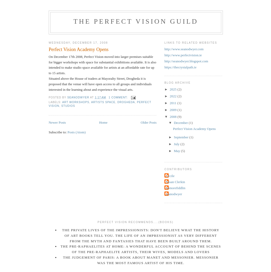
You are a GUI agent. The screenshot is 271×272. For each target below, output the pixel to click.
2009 (173, 110)
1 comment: (119, 97)
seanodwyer (174, 194)
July (177, 144)
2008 (173, 117)
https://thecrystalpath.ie (180, 67)
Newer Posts (57, 122)
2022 (173, 96)
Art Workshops (75, 102)
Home (103, 122)
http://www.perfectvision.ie (183, 55)
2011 (173, 103)
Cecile (170, 176)
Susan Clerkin (175, 182)
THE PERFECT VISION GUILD (135, 21)
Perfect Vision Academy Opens (78, 49)
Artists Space (103, 102)
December (181, 123)
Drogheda (126, 102)
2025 (173, 89)
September (181, 137)
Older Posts (149, 122)
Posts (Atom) (77, 132)
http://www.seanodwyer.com (184, 49)
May (177, 151)
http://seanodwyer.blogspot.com (186, 61)
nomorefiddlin (175, 188)
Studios (68, 105)
